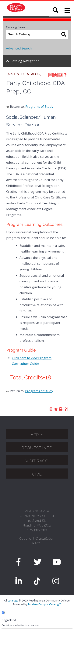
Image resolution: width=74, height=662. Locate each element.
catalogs (13, 600)
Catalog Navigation (25, 61)
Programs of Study (39, 106)
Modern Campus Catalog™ (44, 604)
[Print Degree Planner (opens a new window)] (50, 75)
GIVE (37, 474)
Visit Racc (37, 461)
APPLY (37, 434)
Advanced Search (19, 48)
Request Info (37, 447)
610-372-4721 (36, 530)
